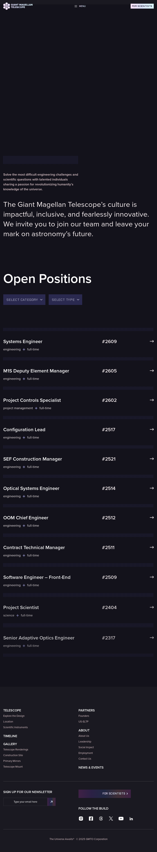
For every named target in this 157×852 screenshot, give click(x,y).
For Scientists (142, 6)
